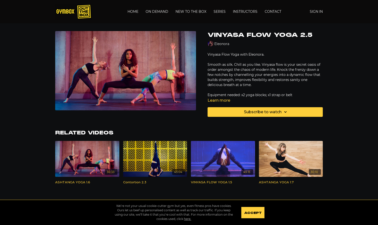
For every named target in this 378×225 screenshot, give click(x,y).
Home (133, 11)
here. (187, 219)
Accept (252, 213)
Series (220, 11)
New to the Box (191, 11)
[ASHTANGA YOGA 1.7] (291, 182)
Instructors (245, 11)
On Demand (157, 11)
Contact (273, 11)
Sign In (316, 11)
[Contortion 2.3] (155, 182)
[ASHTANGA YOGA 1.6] (87, 182)
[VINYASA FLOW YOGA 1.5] (223, 182)
